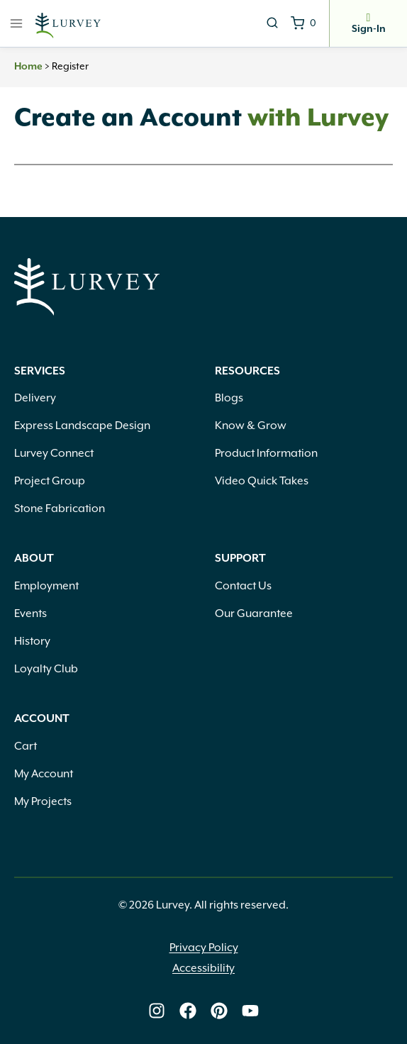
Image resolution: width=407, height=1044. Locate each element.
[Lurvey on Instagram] (156, 1010)
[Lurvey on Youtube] (250, 1010)
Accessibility (203, 968)
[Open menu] (17, 23)
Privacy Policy (203, 948)
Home (28, 66)
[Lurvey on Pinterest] (219, 1010)
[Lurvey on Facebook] (187, 1010)
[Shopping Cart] (303, 23)
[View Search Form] (272, 23)
